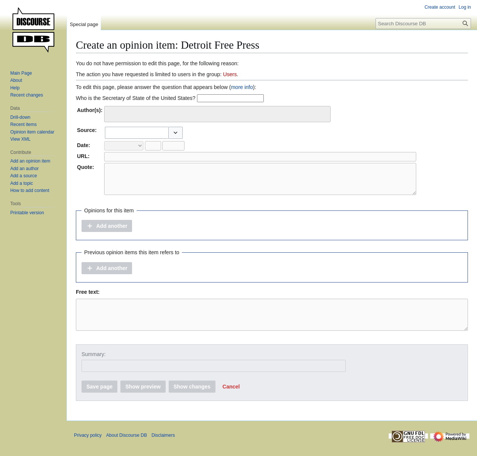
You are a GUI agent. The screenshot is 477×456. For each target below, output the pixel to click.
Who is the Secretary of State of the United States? (135, 98)
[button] (175, 133)
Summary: (94, 365)
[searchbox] (111, 113)
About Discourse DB (126, 446)
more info (242, 87)
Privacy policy (88, 446)
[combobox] (217, 114)
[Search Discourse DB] (423, 23)
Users (230, 74)
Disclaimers (163, 446)
